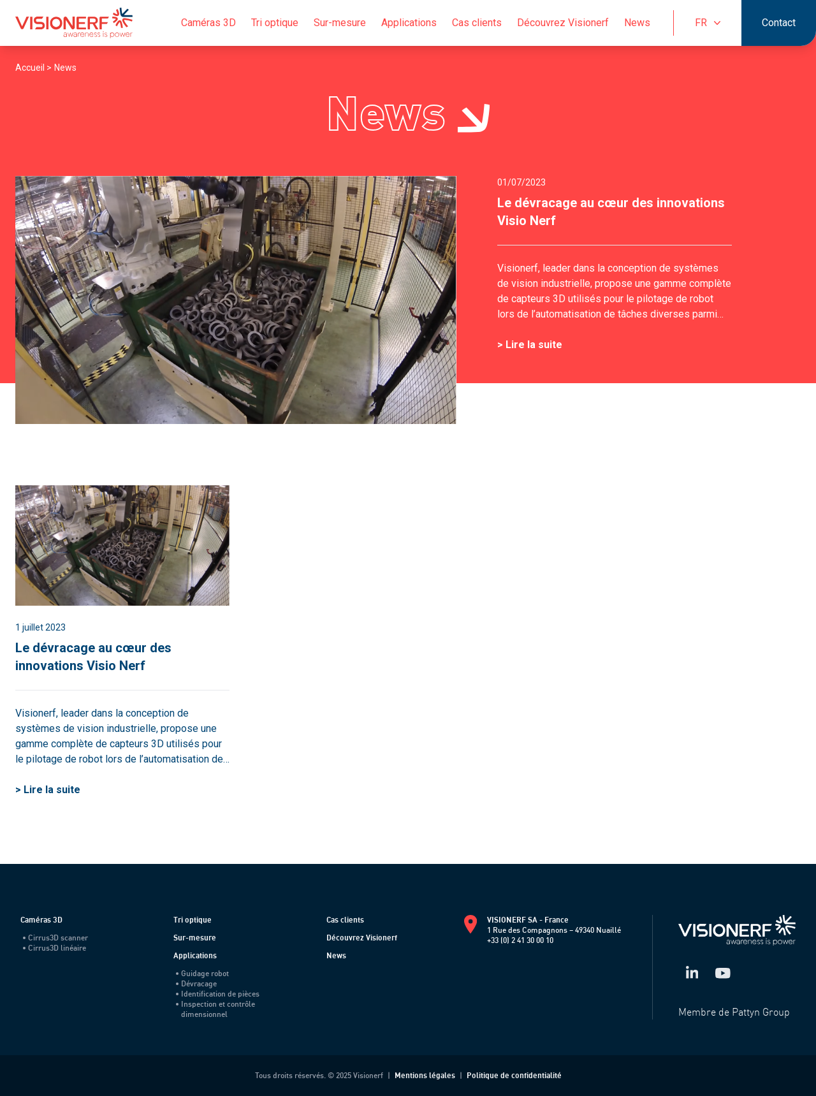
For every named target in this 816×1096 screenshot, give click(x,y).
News (637, 23)
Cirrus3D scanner (55, 937)
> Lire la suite (529, 345)
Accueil (31, 67)
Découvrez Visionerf (563, 23)
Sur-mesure (340, 23)
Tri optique (274, 23)
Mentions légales (425, 1075)
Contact (779, 23)
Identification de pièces (217, 993)
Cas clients (477, 23)
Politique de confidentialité (514, 1075)
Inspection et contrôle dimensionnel (215, 1009)
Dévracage (196, 983)
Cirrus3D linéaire (54, 948)
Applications (409, 23)
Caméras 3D (208, 23)
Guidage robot (202, 973)
